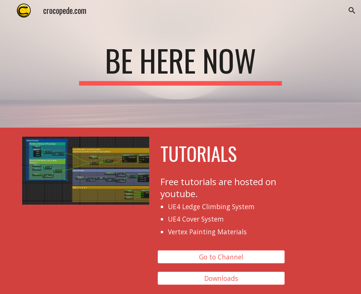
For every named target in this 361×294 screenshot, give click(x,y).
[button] (352, 11)
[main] (180, 64)
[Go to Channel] (221, 257)
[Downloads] (221, 278)
